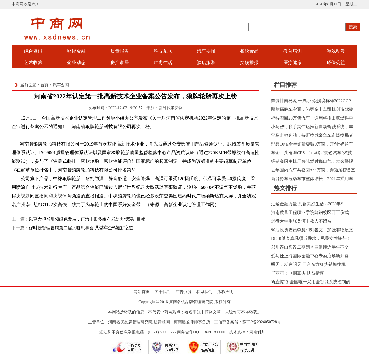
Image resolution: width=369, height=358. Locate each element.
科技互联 (163, 51)
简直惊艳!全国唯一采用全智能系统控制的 (310, 281)
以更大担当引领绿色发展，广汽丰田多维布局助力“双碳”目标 (87, 219)
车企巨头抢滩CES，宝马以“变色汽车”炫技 (311, 152)
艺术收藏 (33, 62)
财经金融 (76, 51)
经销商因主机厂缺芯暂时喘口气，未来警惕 (312, 161)
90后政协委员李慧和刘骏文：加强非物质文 (312, 230)
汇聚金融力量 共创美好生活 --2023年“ (307, 204)
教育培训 (292, 51)
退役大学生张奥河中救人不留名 (301, 221)
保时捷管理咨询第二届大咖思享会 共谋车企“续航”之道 (81, 227)
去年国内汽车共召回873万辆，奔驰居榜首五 (313, 170)
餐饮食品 (249, 51)
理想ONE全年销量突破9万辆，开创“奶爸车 (312, 144)
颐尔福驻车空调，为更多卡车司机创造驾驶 (312, 109)
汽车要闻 (206, 51)
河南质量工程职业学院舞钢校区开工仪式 (310, 212)
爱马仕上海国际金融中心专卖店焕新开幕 (310, 255)
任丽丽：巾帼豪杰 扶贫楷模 (297, 273)
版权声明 (225, 292)
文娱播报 (249, 62)
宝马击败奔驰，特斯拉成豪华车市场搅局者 (312, 135)
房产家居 (119, 62)
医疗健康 (292, 62)
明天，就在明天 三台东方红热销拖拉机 (308, 264)
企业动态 (76, 62)
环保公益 (336, 62)
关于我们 (163, 292)
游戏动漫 (336, 51)
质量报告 (119, 51)
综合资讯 (33, 51)
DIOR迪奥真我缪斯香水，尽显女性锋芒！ (311, 238)
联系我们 (204, 292)
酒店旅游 (206, 62)
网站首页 (141, 292)
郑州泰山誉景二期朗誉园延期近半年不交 (310, 247)
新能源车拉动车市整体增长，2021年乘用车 (312, 178)
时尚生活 (163, 62)
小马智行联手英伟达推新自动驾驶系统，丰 (312, 126)
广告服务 (184, 292)
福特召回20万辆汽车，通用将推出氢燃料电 (312, 118)
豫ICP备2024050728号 (261, 322)
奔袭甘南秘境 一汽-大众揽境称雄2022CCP (311, 100)
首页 (44, 85)
